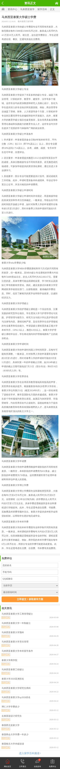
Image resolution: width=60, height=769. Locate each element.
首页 (56, 3)
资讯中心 (12, 9)
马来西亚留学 (27, 9)
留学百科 (42, 9)
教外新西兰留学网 (25, 21)
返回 (2, 3)
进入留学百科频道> (30, 753)
